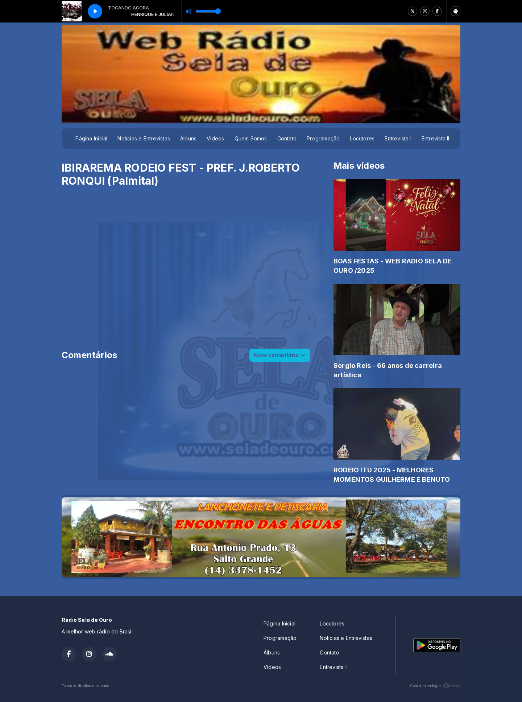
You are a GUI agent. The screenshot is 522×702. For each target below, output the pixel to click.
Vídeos (215, 138)
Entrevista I (398, 138)
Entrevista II (436, 138)
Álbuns (188, 138)
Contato (287, 138)
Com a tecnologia (435, 685)
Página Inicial (91, 138)
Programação (323, 138)
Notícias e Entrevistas (143, 138)
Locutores (362, 138)
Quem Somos (251, 138)
